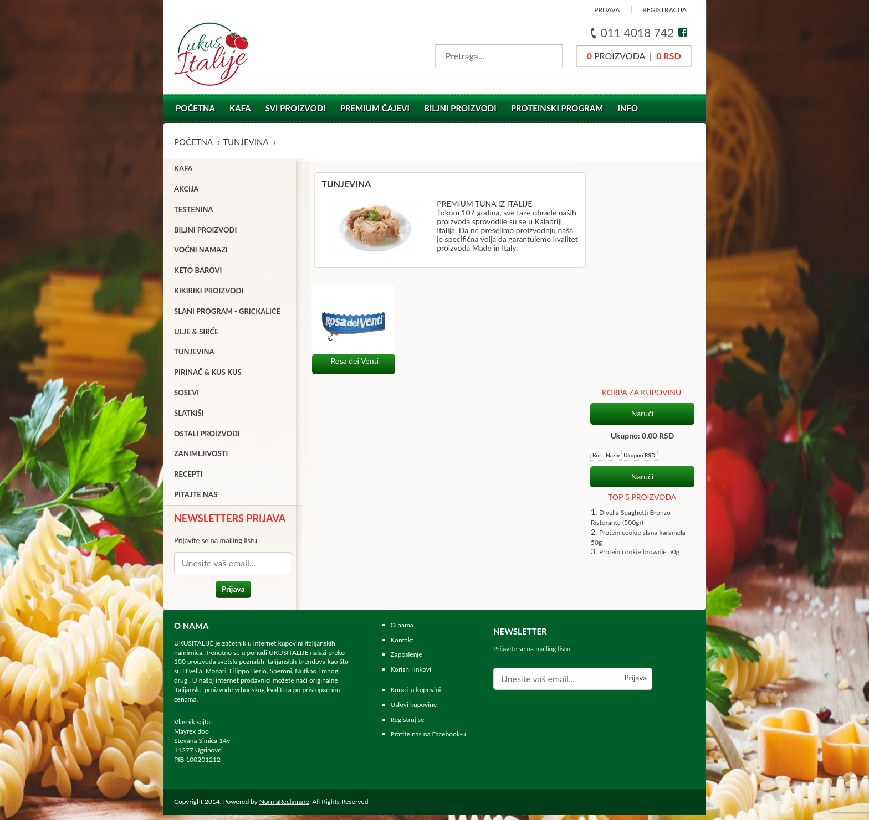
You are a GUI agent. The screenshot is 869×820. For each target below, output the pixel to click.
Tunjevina (245, 142)
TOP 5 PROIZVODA (642, 275)
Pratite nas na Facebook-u (428, 739)
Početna (195, 108)
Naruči (642, 191)
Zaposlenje (406, 659)
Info (628, 108)
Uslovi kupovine (414, 709)
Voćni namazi (201, 252)
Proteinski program (557, 108)
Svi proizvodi (295, 108)
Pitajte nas (195, 496)
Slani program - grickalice (227, 313)
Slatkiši (189, 415)
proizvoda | (634, 55)
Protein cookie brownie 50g (639, 330)
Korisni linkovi (411, 674)
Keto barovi (198, 273)
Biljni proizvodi (460, 108)
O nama (402, 630)
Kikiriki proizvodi (208, 292)
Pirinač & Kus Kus (208, 374)
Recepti (188, 476)
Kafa (240, 108)
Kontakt (402, 645)
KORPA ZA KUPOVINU (641, 171)
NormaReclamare (284, 806)
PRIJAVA (607, 10)
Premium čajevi (375, 108)
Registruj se (408, 724)
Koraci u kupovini (416, 694)
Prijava (229, 591)
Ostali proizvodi (207, 435)
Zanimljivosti (201, 456)
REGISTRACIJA (664, 10)
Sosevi (186, 394)
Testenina (193, 211)
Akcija (186, 191)
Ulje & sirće (196, 333)
